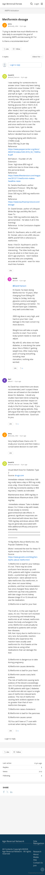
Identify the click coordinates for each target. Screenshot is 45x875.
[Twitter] (7, 792)
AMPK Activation (12, 11)
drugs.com (19, 475)
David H (11, 75)
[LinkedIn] (11, 792)
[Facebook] (4, 792)
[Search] (31, 4)
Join (35, 865)
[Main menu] (42, 4)
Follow (18, 49)
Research (37, 851)
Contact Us (38, 862)
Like (7, 49)
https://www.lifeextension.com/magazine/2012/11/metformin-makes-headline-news (24, 178)
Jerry (10, 24)
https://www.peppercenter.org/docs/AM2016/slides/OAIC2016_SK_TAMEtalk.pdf (24, 152)
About (36, 854)
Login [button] (36, 4)
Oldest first (36, 57)
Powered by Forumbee (35, 873)
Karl (9, 379)
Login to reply (15, 65)
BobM (15, 278)
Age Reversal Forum (12, 4)
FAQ (35, 860)
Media (36, 857)
